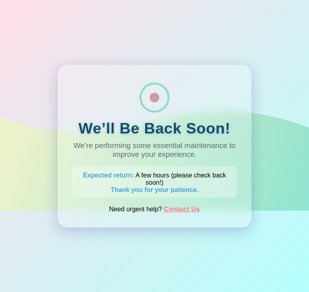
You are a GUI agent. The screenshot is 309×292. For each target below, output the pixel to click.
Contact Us (182, 209)
